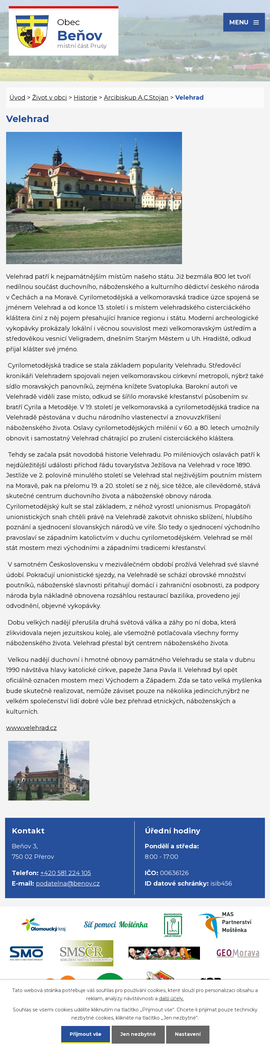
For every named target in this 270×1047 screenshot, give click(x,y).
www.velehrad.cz (31, 728)
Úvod (17, 97)
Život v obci (49, 97)
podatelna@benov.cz (68, 883)
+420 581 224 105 (65, 873)
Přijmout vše (86, 1034)
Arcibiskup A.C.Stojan (136, 97)
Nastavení (188, 1034)
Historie (85, 97)
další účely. (171, 998)
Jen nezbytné (138, 1034)
